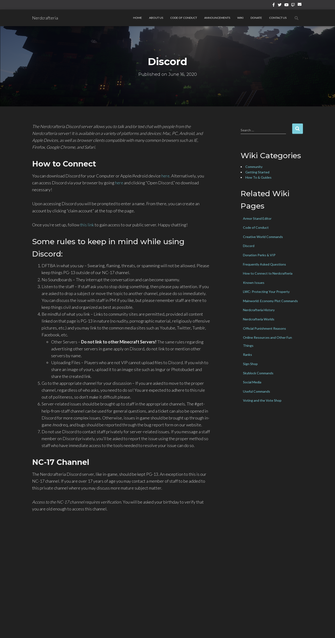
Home (137, 17)
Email (300, 6)
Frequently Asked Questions (264, 264)
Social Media (252, 382)
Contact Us (277, 17)
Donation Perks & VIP (259, 255)
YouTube (286, 5)
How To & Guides (258, 177)
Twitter (280, 5)
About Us (156, 17)
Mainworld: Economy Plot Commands (270, 301)
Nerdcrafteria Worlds (258, 319)
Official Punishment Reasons (264, 328)
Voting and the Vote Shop (262, 400)
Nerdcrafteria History (259, 310)
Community (253, 167)
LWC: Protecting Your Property (266, 292)
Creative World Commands (263, 237)
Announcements (217, 17)
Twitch (293, 5)
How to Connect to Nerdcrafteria (267, 273)
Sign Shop (250, 364)
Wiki (240, 17)
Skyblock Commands (258, 373)
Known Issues (253, 283)
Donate (256, 17)
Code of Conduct (183, 17)
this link (87, 224)
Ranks (247, 354)
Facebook (273, 5)
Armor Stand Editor (257, 218)
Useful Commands (256, 391)
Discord (248, 246)
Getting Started (257, 172)
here (165, 175)
